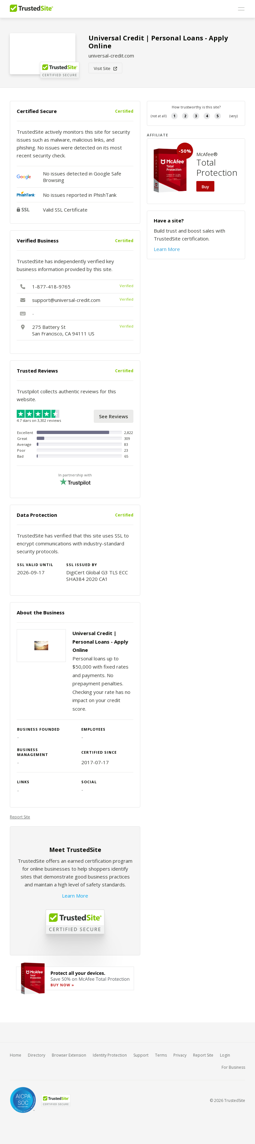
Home (15, 1055)
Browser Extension (69, 1055)
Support (140, 1055)
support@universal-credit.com (66, 300)
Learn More (75, 895)
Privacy (179, 1055)
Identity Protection (110, 1055)
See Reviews (113, 416)
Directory (36, 1055)
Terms (161, 1055)
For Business (233, 1067)
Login (225, 1055)
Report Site (20, 817)
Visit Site (105, 68)
